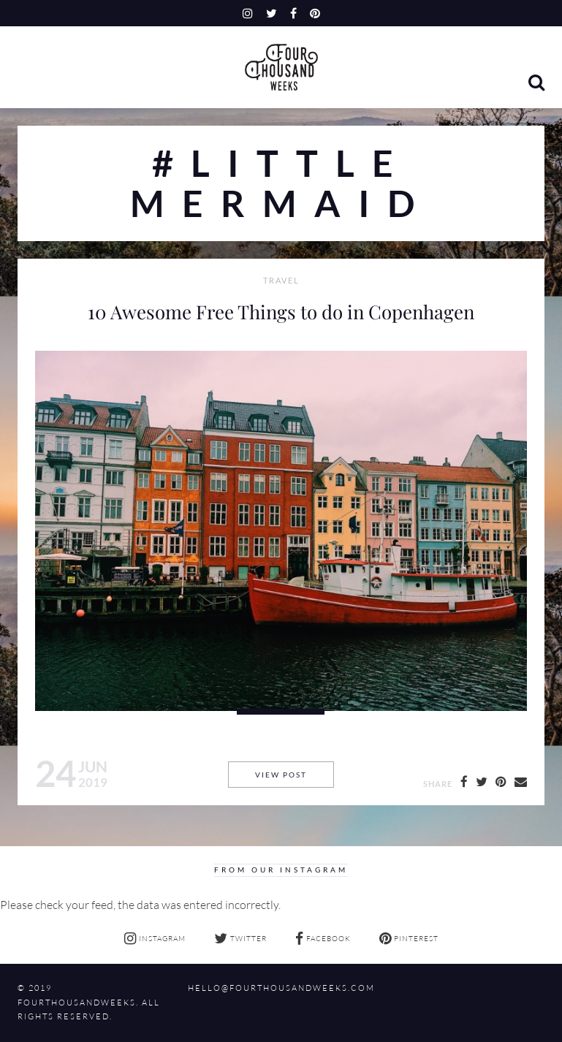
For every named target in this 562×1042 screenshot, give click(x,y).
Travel (281, 280)
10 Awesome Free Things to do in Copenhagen (281, 311)
